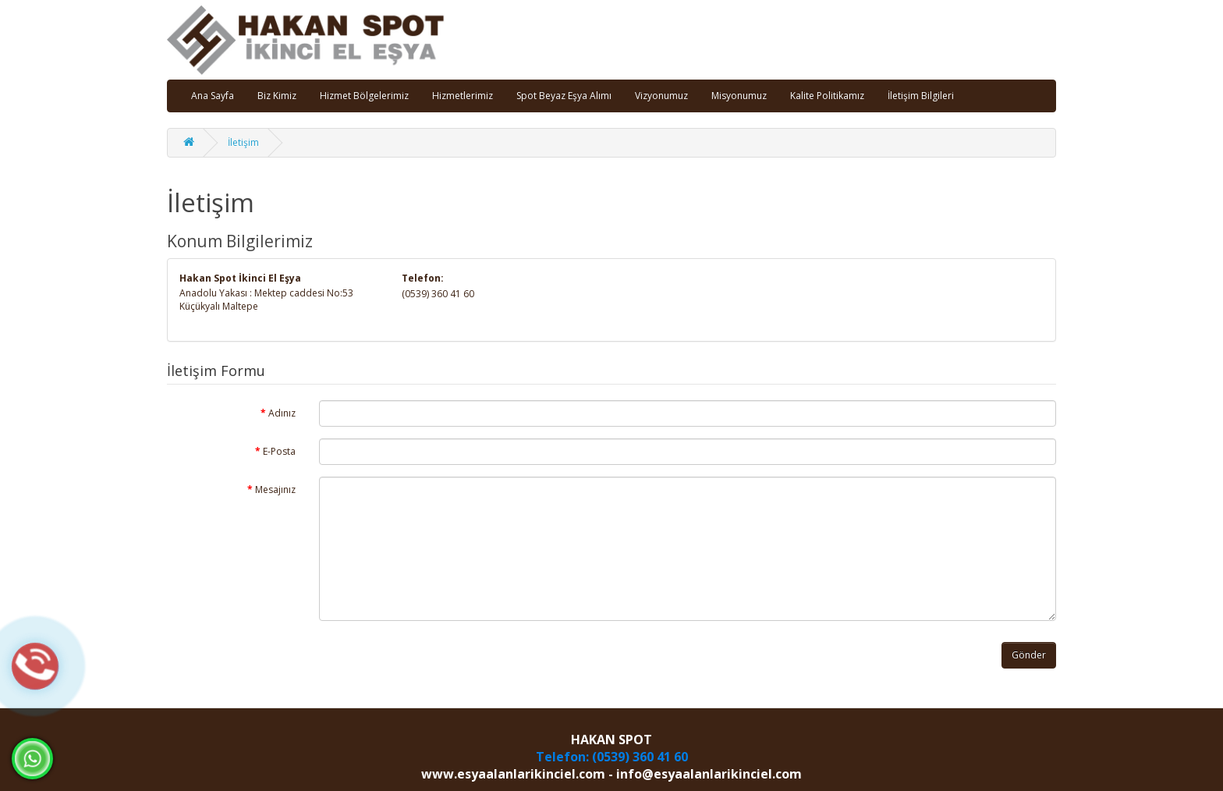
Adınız (282, 413)
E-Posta (279, 451)
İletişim (243, 142)
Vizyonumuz (661, 95)
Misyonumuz (739, 95)
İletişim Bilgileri (921, 95)
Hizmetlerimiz (462, 95)
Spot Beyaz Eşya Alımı (564, 95)
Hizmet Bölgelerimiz (364, 95)
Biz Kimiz (276, 95)
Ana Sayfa (212, 95)
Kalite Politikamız (827, 95)
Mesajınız (275, 489)
